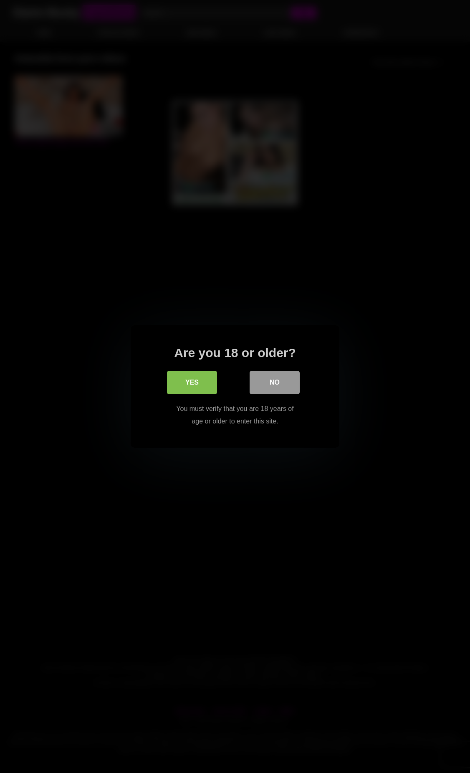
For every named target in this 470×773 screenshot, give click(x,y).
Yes (192, 382)
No (275, 382)
